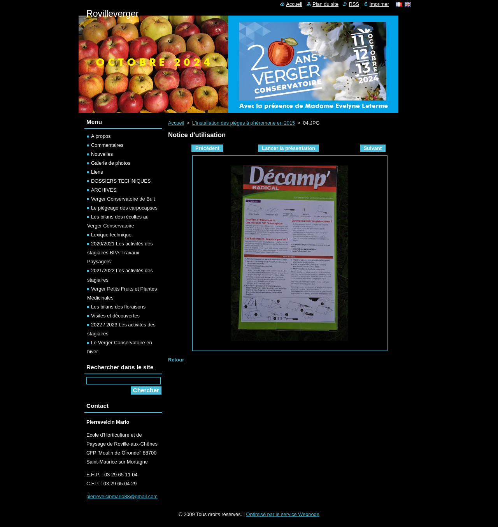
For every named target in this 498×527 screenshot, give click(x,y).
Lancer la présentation (288, 148)
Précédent (207, 148)
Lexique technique (111, 235)
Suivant (373, 148)
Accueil (176, 123)
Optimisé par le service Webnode (282, 514)
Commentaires (107, 145)
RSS (354, 4)
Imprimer (379, 4)
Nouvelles (102, 154)
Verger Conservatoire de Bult (123, 199)
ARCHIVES (103, 190)
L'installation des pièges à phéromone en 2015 (243, 123)
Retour (176, 360)
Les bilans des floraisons (118, 307)
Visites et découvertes (115, 316)
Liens (97, 172)
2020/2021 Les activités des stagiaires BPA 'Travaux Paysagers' (120, 252)
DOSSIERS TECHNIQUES (121, 181)
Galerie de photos (110, 163)
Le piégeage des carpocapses (124, 208)
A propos (101, 136)
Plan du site (325, 4)
